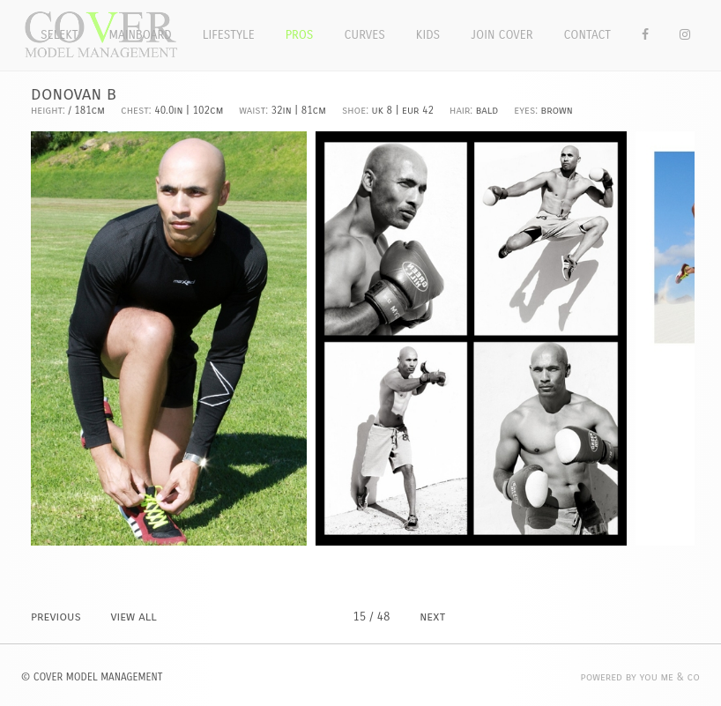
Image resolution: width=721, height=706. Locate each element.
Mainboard (140, 34)
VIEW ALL (133, 616)
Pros (300, 34)
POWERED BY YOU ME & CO (640, 677)
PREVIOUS (56, 616)
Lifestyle (229, 34)
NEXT (432, 616)
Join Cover (501, 34)
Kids (428, 34)
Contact (588, 34)
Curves (364, 34)
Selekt (59, 34)
